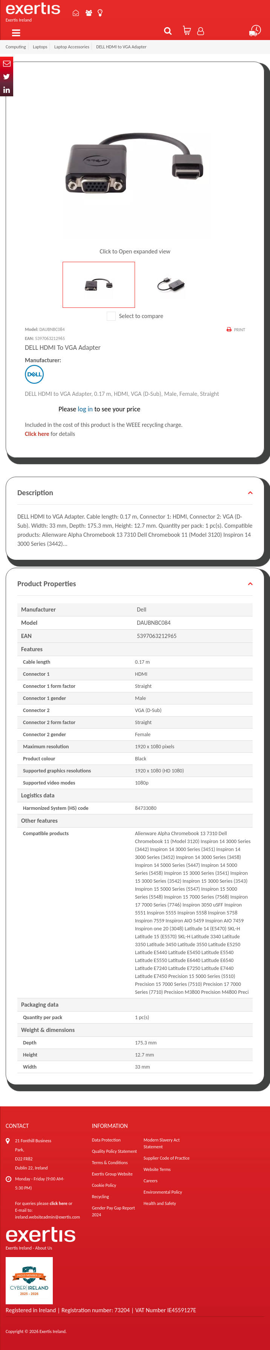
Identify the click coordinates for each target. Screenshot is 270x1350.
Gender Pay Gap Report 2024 (113, 1211)
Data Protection (106, 1140)
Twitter (6, 76)
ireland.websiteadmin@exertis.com (47, 1217)
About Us (89, 13)
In (6, 89)
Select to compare (135, 316)
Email (6, 63)
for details (50, 433)
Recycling (100, 1196)
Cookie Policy (104, 1185)
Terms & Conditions (110, 1162)
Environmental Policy (163, 1192)
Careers (151, 1180)
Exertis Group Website (112, 1174)
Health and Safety (160, 1203)
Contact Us (77, 13)
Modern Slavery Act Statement (162, 1143)
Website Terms (157, 1169)
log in (85, 409)
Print (239, 329)
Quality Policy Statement (114, 1151)
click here (59, 1203)
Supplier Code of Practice (167, 1158)
